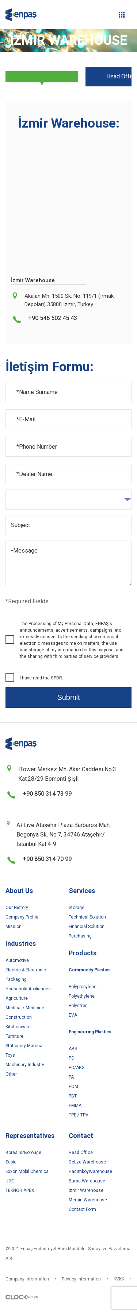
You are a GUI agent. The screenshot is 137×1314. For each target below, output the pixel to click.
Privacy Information (81, 1279)
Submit (68, 697)
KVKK (119, 1279)
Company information (27, 1279)
